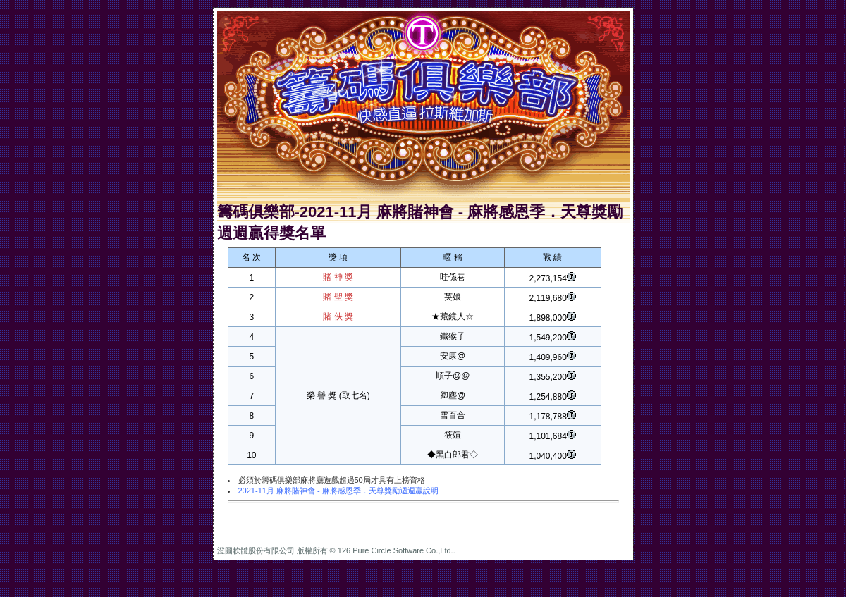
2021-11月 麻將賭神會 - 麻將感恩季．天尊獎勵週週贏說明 (338, 490)
